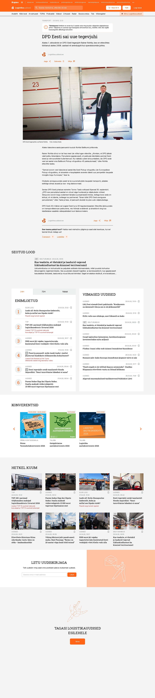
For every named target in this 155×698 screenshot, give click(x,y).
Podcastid (50, 14)
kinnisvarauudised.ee (108, 2)
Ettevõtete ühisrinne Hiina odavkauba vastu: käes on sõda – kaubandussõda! (23, 540)
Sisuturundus (83, 14)
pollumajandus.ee (67, 2)
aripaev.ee (30, 2)
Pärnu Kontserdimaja (29, 440)
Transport (46, 237)
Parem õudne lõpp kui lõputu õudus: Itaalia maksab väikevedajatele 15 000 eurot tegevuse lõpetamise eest (42, 384)
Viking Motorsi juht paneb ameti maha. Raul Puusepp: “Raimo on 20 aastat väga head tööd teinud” (59, 540)
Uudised (28, 338)
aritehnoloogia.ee (80, 2)
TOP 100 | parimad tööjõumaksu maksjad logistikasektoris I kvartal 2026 (26, 500)
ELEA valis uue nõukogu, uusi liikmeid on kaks (103, 316)
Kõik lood (23, 14)
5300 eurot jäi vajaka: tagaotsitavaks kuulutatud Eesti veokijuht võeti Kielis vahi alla (93, 540)
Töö (92, 14)
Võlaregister (101, 14)
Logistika (60, 237)
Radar (74, 14)
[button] (44, 574)
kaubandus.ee (54, 2)
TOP (27, 322)
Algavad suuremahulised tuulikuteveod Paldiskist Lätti (107, 379)
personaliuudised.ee (123, 2)
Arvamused (33, 14)
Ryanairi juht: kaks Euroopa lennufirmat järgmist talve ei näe (110, 358)
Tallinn (53, 440)
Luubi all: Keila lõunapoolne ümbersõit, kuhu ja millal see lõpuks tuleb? (91, 500)
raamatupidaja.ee (93, 2)
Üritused (66, 14)
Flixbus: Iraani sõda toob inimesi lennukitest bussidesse (108, 348)
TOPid (42, 14)
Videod (58, 14)
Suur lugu (29, 308)
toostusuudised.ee (42, 2)
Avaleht (15, 14)
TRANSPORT (46, 21)
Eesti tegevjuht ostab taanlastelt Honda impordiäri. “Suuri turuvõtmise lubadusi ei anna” (127, 500)
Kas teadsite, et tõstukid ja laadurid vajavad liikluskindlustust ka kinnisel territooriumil (60, 264)
